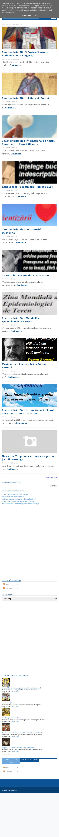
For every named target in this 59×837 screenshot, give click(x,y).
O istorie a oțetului (8, 747)
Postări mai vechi (51, 522)
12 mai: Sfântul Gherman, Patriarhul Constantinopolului (21, 732)
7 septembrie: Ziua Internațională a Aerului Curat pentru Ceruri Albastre (26, 156)
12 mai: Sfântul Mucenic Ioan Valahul (15, 539)
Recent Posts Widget (6, 798)
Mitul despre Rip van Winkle (12, 762)
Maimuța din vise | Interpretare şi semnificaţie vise (19, 543)
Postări (7, 629)
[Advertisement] (19, 586)
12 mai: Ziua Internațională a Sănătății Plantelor (18, 546)
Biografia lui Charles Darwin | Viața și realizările (19, 792)
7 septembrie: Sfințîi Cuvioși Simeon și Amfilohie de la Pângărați (27, 59)
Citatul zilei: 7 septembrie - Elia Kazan (27, 302)
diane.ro (15, 834)
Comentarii (8, 633)
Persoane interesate (29, 804)
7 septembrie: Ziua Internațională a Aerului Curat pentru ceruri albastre (26, 451)
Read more (15, 736)
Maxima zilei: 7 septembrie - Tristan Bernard (26, 401)
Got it (36, 16)
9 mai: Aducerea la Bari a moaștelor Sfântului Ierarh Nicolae (23, 777)
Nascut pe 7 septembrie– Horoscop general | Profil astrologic (25, 501)
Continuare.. (15, 71)
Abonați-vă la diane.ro (11, 805)
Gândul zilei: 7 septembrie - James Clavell (29, 205)
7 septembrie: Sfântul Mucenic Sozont (27, 108)
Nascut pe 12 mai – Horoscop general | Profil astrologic (20, 548)
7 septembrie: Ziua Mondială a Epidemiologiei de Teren (22, 351)
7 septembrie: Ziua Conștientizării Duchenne (24, 254)
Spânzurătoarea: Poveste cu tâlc (13, 541)
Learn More (26, 16)
